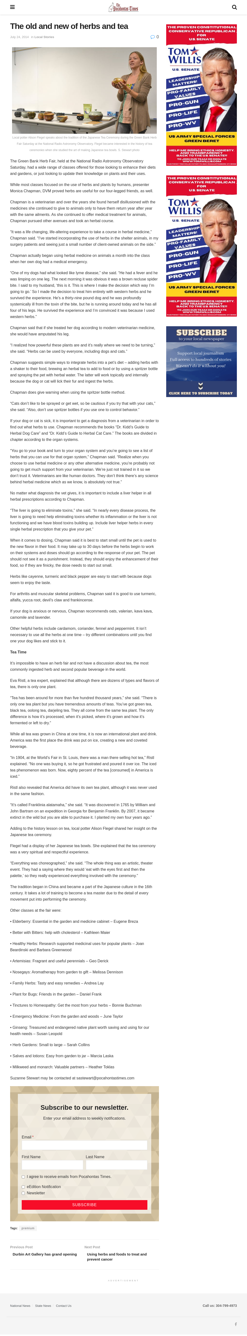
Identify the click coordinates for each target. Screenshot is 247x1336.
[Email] (84, 1145)
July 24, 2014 (19, 37)
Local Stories (44, 37)
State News (43, 1307)
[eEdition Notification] (23, 1187)
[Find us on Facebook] (236, 1326)
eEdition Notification (44, 1187)
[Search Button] (234, 7)
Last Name (95, 1157)
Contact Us (63, 1307)
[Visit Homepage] (123, 7)
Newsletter (36, 1193)
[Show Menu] (12, 7)
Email (26, 1137)
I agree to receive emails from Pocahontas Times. (69, 1177)
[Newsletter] (23, 1193)
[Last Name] (116, 1165)
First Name (31, 1157)
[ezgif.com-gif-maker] (201, 361)
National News (20, 1307)
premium (27, 1228)
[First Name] (52, 1165)
